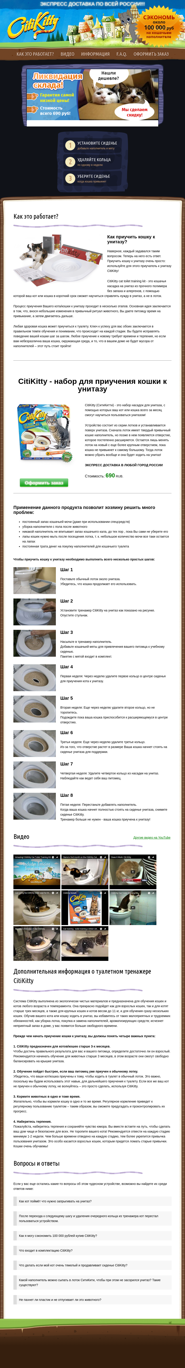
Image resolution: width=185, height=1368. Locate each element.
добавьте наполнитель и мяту (98, 145)
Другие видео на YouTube (151, 837)
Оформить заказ (151, 54)
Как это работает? (35, 54)
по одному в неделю (98, 162)
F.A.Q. (121, 54)
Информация (95, 54)
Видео (67, 54)
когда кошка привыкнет (98, 178)
